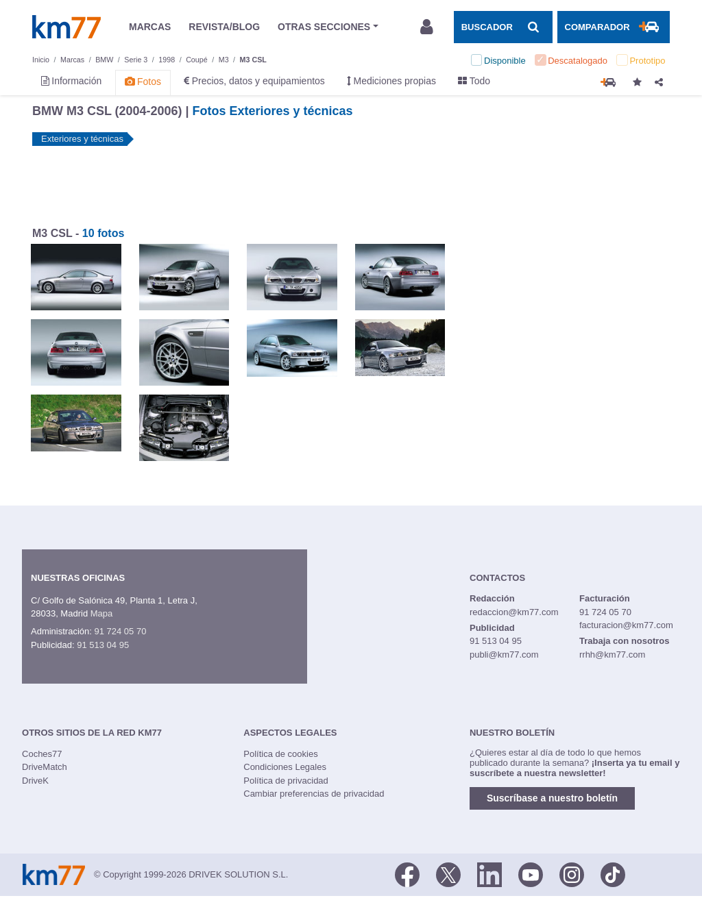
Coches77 (42, 754)
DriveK (35, 780)
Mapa (101, 613)
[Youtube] (530, 873)
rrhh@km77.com (612, 654)
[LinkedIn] (489, 873)
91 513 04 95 (103, 645)
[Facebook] (407, 873)
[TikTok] (613, 873)
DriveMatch (44, 767)
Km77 (66, 26)
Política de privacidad (285, 780)
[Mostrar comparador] (613, 26)
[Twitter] (448, 873)
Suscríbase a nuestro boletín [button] (552, 798)
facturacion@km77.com (626, 625)
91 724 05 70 (120, 631)
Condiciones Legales (284, 767)
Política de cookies (280, 754)
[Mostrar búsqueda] (503, 26)
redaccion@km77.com (514, 612)
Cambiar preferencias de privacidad (313, 793)
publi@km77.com (504, 654)
